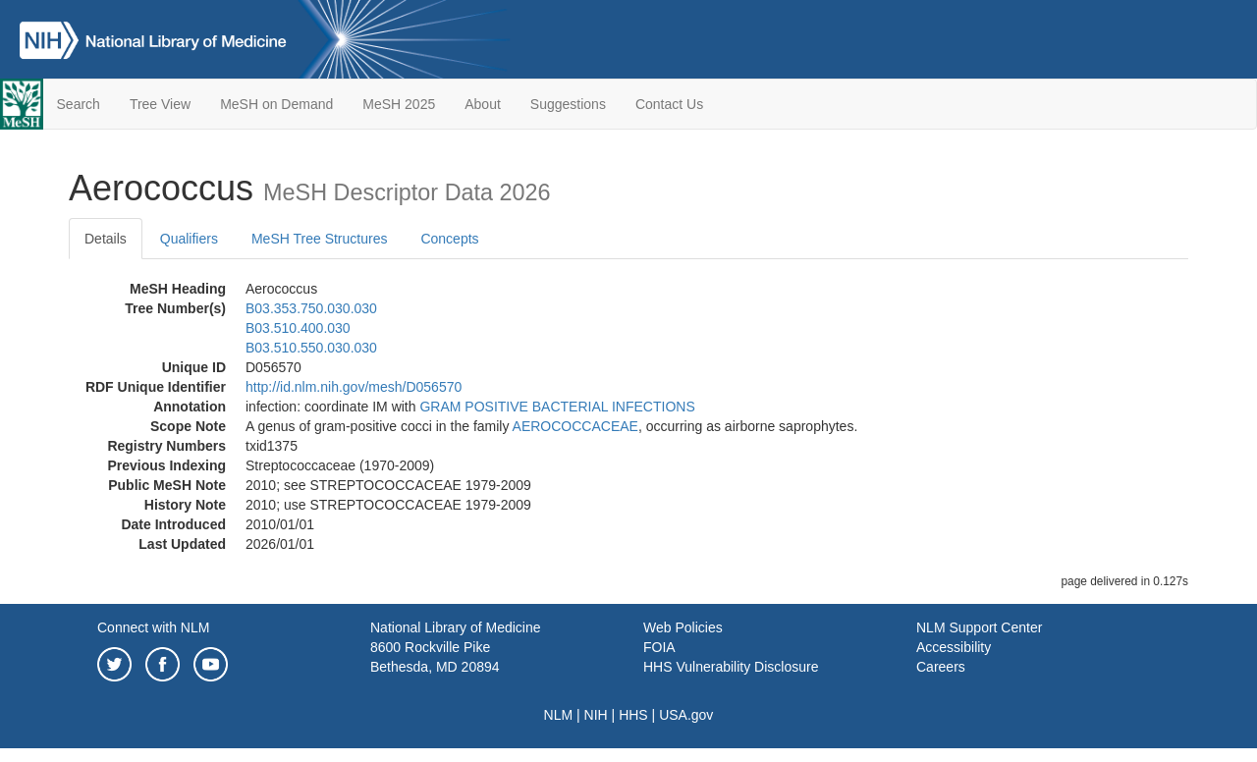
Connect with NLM (153, 627)
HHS (633, 715)
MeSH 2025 (398, 104)
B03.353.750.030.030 (311, 308)
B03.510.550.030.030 (311, 347)
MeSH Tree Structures (319, 238)
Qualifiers (189, 238)
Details (105, 238)
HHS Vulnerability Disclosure (730, 667)
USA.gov (686, 715)
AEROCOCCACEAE (575, 426)
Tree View (160, 104)
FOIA (659, 647)
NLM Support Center (979, 627)
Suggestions (568, 104)
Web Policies (683, 627)
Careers (940, 667)
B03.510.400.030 (298, 328)
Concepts (449, 238)
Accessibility (953, 647)
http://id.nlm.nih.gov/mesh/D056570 (354, 387)
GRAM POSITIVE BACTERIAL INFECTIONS (556, 406)
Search (78, 104)
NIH (596, 715)
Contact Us (669, 104)
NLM (559, 715)
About (483, 104)
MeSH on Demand (276, 104)
